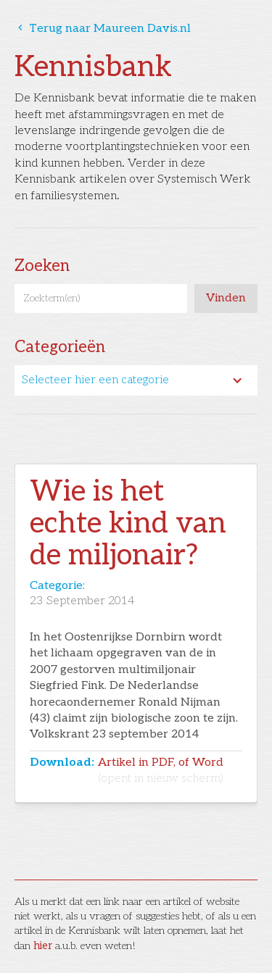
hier (42, 946)
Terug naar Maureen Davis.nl (103, 29)
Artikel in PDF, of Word (160, 770)
